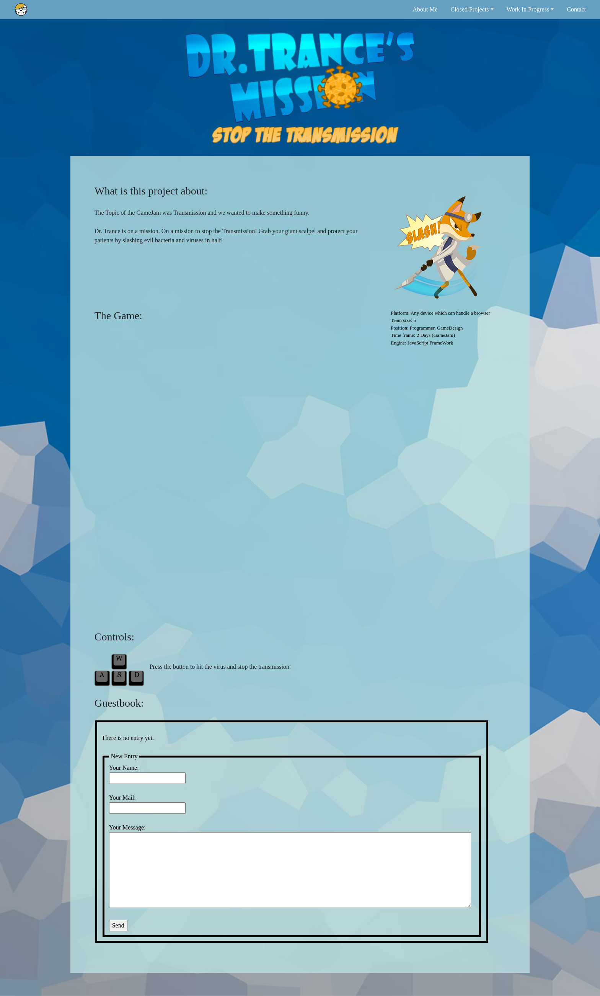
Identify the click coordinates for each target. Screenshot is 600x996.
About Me (424, 9)
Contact (576, 9)
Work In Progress (528, 9)
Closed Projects (469, 9)
